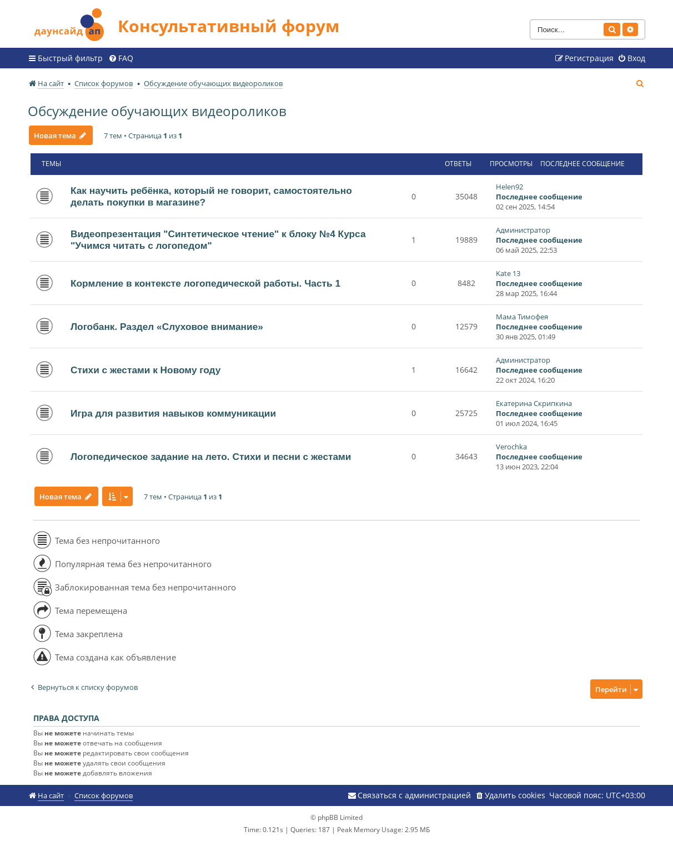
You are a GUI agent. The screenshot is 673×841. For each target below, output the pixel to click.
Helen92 (509, 187)
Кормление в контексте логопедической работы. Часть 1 (205, 283)
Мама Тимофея (522, 317)
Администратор (523, 230)
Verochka (511, 447)
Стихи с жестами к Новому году (145, 370)
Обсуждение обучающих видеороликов (157, 111)
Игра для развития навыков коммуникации (173, 413)
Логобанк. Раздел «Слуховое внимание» (167, 326)
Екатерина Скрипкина (534, 403)
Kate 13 (508, 273)
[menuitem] (120, 58)
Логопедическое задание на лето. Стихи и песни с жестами (211, 456)
